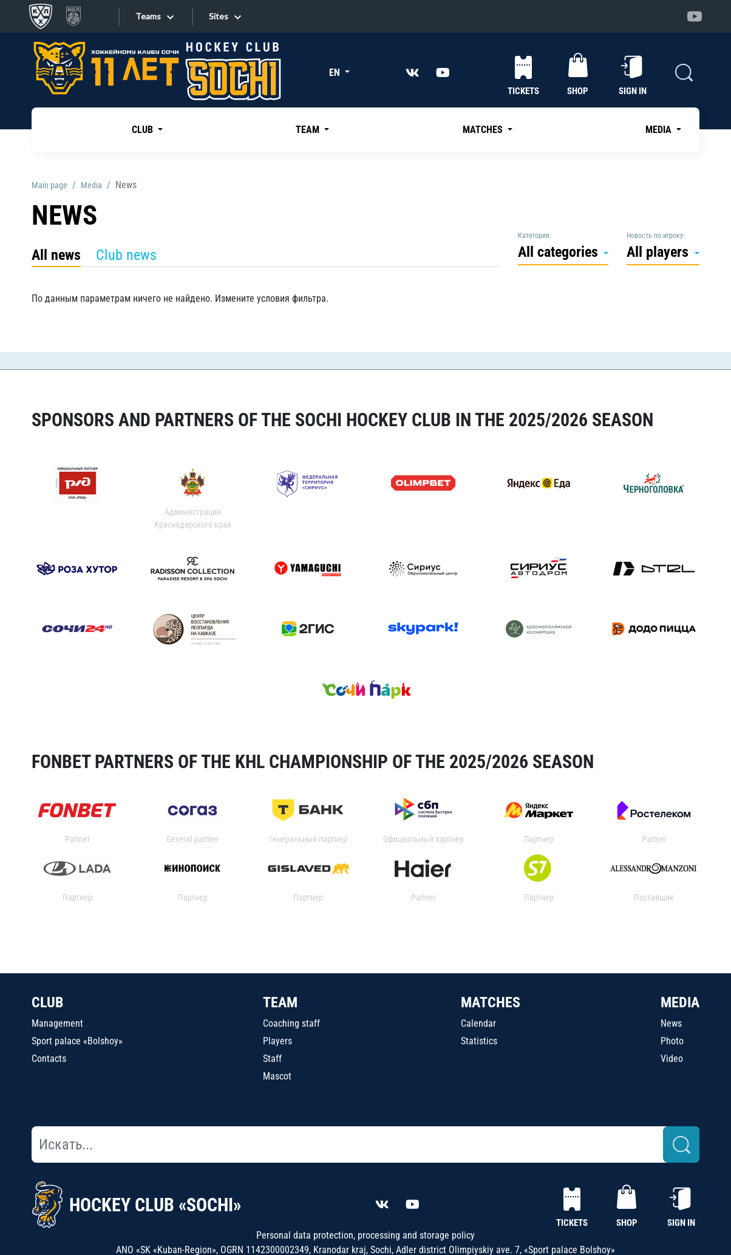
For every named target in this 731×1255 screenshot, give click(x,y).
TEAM (280, 1002)
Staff (272, 1058)
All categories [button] (560, 251)
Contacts (49, 1058)
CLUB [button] (143, 129)
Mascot (277, 1076)
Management (57, 1023)
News (671, 1023)
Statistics (479, 1041)
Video (672, 1058)
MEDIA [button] (659, 129)
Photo (672, 1041)
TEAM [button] (309, 129)
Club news (126, 255)
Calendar (478, 1023)
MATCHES (490, 1002)
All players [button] (659, 251)
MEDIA (680, 1002)
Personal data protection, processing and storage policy (365, 1235)
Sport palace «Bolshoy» (77, 1041)
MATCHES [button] (484, 129)
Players (277, 1041)
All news (56, 255)
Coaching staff (291, 1023)
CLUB (47, 1002)
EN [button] (335, 72)
